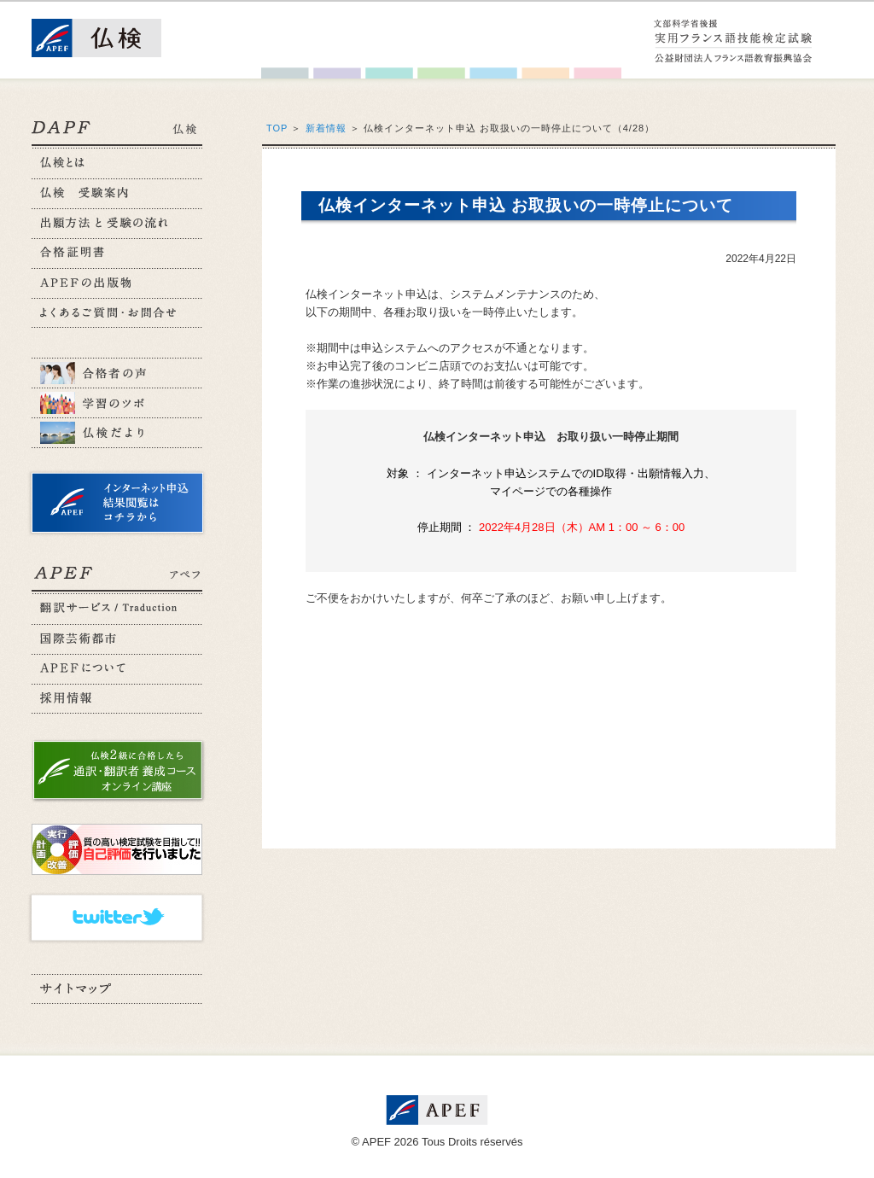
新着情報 (326, 128)
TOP (277, 128)
